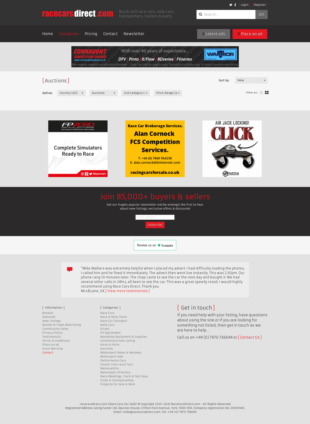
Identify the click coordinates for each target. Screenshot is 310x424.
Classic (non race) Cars (116, 364)
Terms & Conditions (56, 340)
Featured (48, 317)
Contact (110, 33)
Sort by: (224, 80)
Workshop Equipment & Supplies (123, 336)
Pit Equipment (110, 332)
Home (47, 33)
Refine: (47, 93)
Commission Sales (55, 329)
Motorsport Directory (115, 372)
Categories (69, 33)
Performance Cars (113, 360)
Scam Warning (52, 348)
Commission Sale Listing (117, 340)
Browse (47, 313)
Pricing (91, 33)
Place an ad (250, 34)
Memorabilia (109, 368)
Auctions (106, 348)
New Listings (51, 321)
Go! (261, 14)
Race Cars (107, 313)
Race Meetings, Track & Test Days (124, 376)
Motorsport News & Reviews (120, 352)
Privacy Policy (52, 332)
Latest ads (213, 34)
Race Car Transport (113, 321)
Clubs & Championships (117, 380)
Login (244, 5)
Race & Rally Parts (113, 317)
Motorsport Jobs (111, 356)
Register (260, 5)
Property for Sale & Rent (117, 384)
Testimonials (51, 336)
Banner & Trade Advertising (61, 325)
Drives (104, 329)
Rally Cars (107, 325)
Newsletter (134, 33)
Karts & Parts (109, 344)
